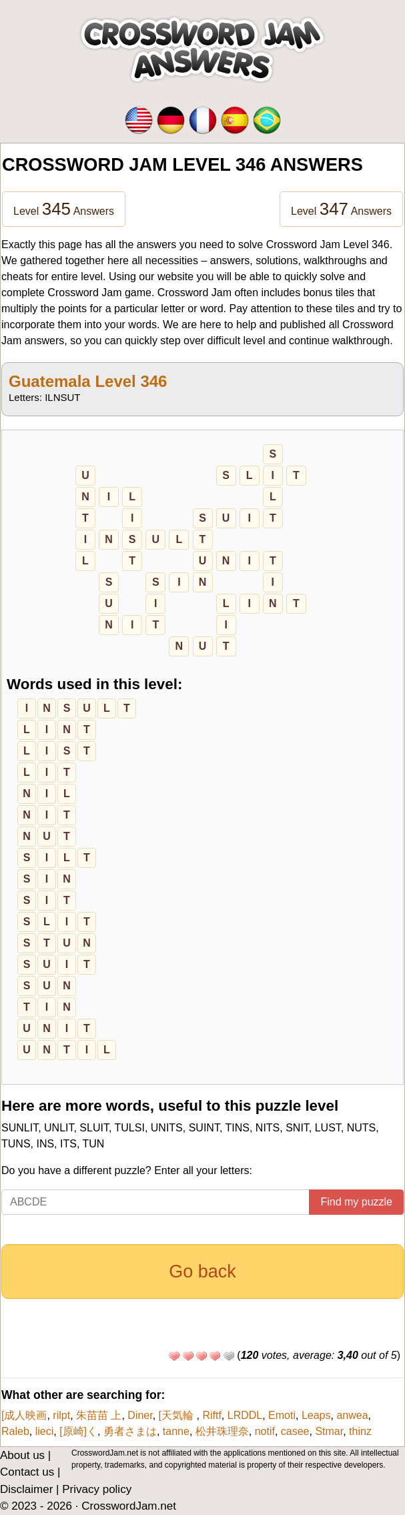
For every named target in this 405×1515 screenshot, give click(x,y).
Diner (139, 1415)
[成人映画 (24, 1415)
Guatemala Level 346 (88, 381)
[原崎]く (78, 1431)
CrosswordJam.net (128, 1506)
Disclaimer (26, 1489)
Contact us (27, 1472)
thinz (360, 1431)
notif (265, 1431)
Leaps (316, 1415)
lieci (44, 1431)
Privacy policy (96, 1489)
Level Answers (63, 209)
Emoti (282, 1415)
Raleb (15, 1431)
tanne (176, 1431)
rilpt (61, 1415)
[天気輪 (178, 1415)
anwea (352, 1415)
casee (295, 1431)
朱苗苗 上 (98, 1415)
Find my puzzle (356, 1201)
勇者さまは (130, 1431)
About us (22, 1455)
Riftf (211, 1415)
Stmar (329, 1431)
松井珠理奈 (222, 1431)
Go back (202, 1271)
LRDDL (245, 1415)
